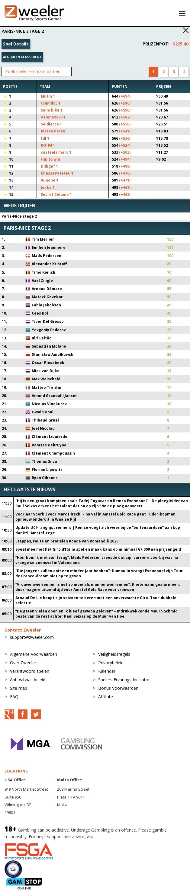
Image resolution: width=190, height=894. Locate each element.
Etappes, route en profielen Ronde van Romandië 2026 (66, 541)
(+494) (124, 159)
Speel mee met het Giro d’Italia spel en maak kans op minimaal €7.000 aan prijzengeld (98, 549)
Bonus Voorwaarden (118, 688)
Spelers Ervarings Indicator (124, 679)
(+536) (124, 138)
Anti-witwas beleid (27, 679)
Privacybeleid (111, 662)
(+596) (124, 103)
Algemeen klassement (22, 57)
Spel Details (16, 44)
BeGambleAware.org (118, 836)
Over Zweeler (23, 662)
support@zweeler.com (32, 637)
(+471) (124, 180)
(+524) (124, 145)
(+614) (124, 96)
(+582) (124, 117)
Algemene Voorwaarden (33, 654)
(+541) (124, 131)
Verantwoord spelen (29, 671)
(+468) (124, 187)
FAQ (14, 696)
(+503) (124, 152)
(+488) (124, 166)
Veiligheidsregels (114, 654)
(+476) (124, 173)
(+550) (124, 124)
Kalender (106, 671)
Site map (18, 688)
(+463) (124, 194)
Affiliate (105, 696)
